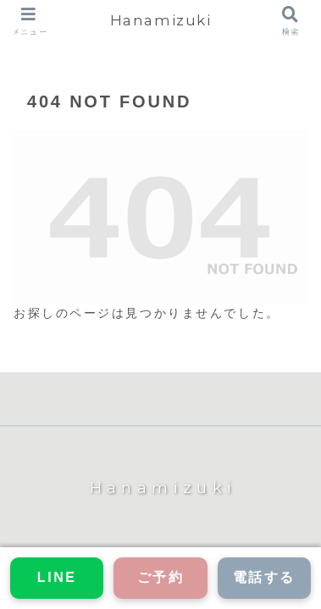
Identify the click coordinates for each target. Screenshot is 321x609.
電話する (264, 577)
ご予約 (161, 577)
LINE (57, 577)
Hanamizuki (161, 20)
